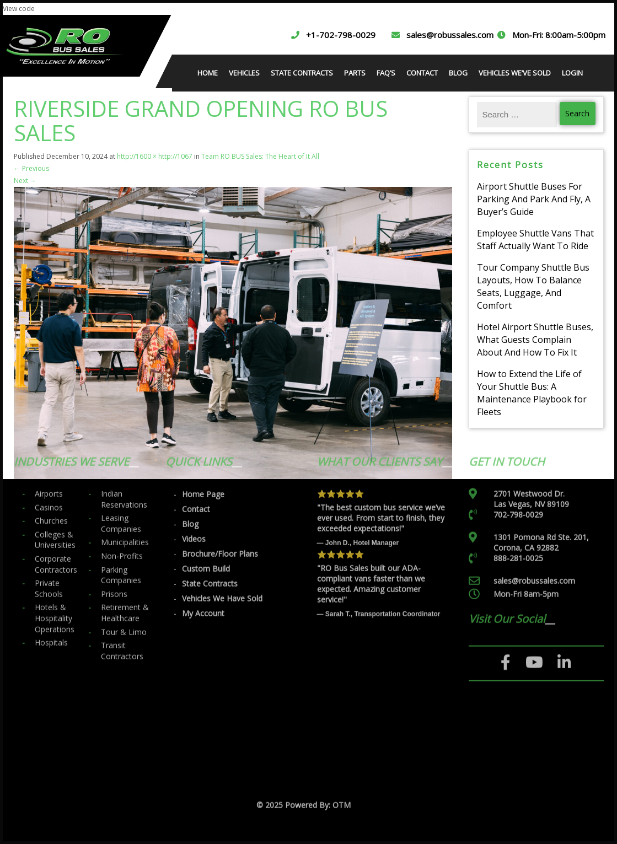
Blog (190, 441)
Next (25, 180)
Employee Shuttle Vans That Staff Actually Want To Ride (535, 239)
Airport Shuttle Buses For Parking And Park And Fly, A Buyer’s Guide (534, 199)
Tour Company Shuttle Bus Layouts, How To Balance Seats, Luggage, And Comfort (533, 286)
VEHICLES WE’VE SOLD (515, 73)
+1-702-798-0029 (340, 34)
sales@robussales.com (449, 34)
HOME (207, 73)
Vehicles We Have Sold (222, 515)
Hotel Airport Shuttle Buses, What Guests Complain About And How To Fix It (535, 339)
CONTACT (422, 73)
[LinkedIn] (564, 580)
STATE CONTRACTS (302, 73)
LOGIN (572, 73)
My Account (203, 530)
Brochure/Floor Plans (220, 471)
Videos (194, 456)
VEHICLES (244, 73)
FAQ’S (386, 73)
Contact (196, 426)
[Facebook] (506, 580)
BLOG (458, 73)
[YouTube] (534, 580)
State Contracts (210, 501)
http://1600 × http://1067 (154, 156)
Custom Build (206, 486)
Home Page (203, 411)
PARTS (355, 73)
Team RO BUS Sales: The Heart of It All (260, 156)
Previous (31, 168)
